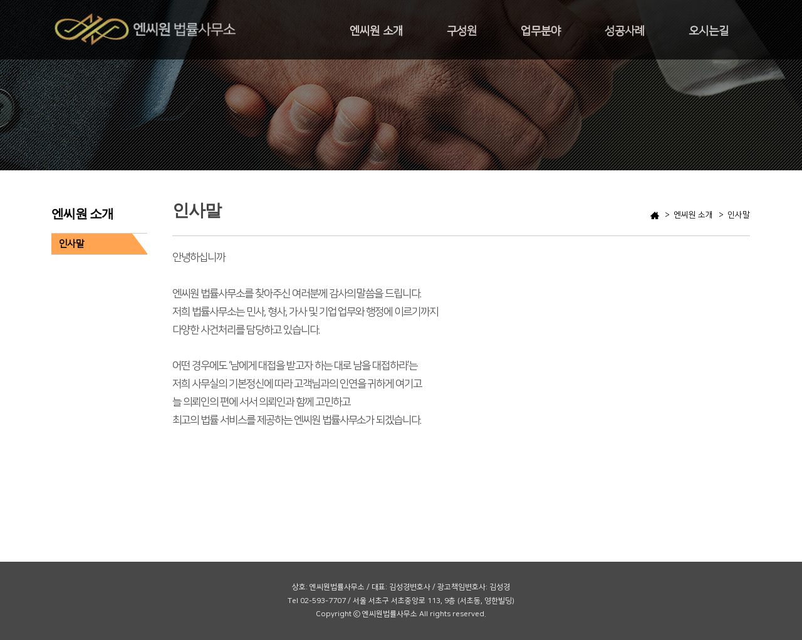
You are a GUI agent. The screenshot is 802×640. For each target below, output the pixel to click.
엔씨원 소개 (376, 31)
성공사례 (625, 31)
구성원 (462, 31)
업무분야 (541, 31)
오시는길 (709, 31)
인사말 (71, 244)
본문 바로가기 (0, 0)
